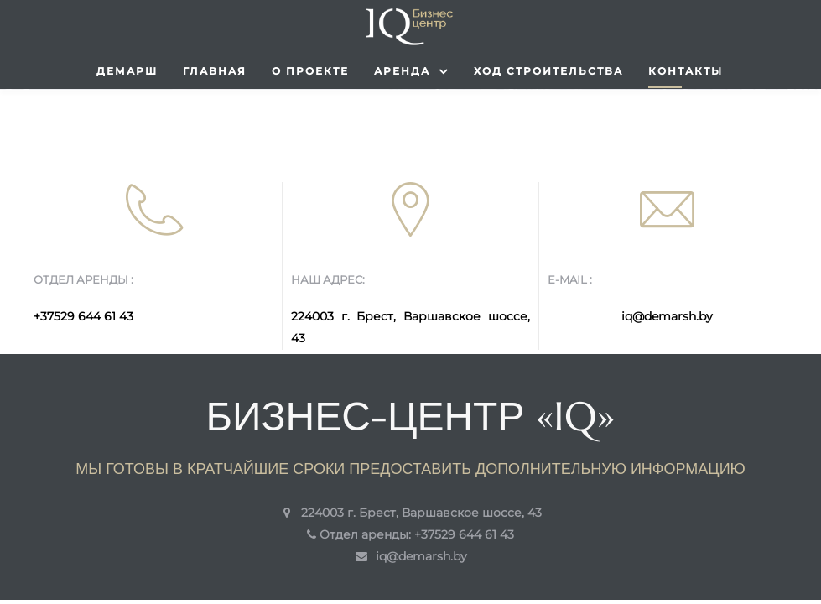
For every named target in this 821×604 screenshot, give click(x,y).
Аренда (411, 71)
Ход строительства (548, 71)
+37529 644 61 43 (83, 316)
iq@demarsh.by (667, 316)
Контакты (685, 71)
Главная (215, 71)
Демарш (127, 71)
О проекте (310, 71)
